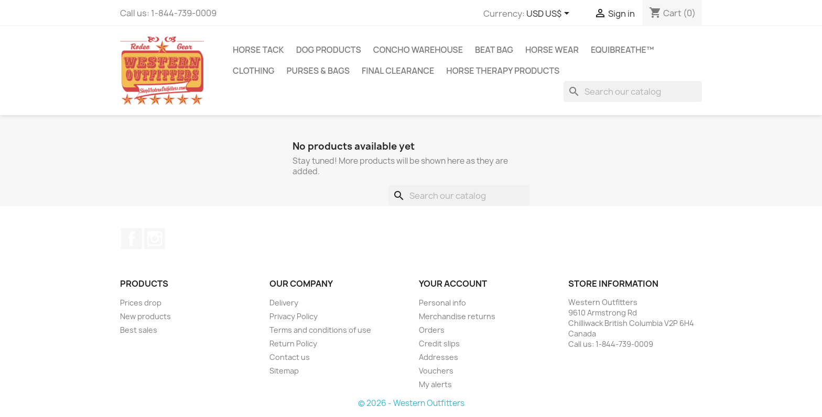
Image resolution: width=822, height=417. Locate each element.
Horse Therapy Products (502, 70)
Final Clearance (398, 70)
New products (145, 316)
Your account (453, 283)
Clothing (253, 70)
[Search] (633, 91)
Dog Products (328, 49)
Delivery (283, 303)
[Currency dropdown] (549, 14)
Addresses (438, 357)
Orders (432, 330)
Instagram (154, 238)
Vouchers (436, 371)
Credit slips (439, 343)
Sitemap (284, 371)
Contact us (289, 357)
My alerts (435, 384)
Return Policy (293, 343)
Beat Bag (494, 49)
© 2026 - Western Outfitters (411, 403)
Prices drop (140, 303)
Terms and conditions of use (320, 330)
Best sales (138, 330)
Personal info (442, 303)
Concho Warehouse (418, 49)
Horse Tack (258, 49)
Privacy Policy (293, 316)
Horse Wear (552, 49)
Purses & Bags (318, 70)
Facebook (131, 238)
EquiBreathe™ (622, 49)
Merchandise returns (457, 316)
